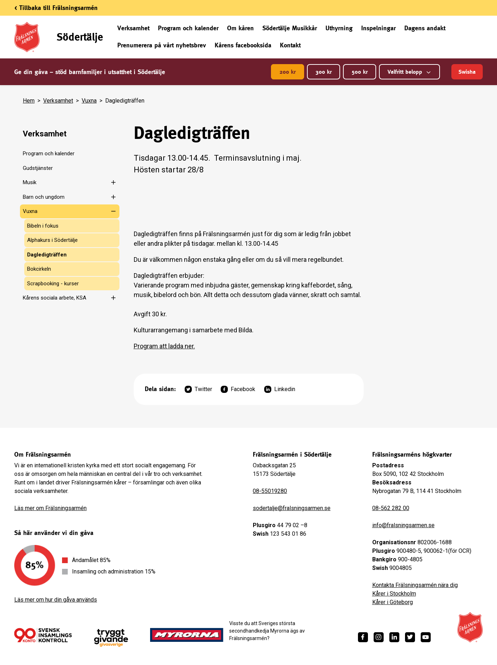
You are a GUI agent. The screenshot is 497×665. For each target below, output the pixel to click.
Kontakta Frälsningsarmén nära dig (415, 585)
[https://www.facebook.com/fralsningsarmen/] (363, 637)
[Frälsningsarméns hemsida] (470, 627)
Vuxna (89, 100)
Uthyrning (339, 28)
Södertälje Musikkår (289, 28)
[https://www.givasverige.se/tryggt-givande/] (111, 638)
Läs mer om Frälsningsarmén (50, 508)
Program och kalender (188, 28)
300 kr (324, 71)
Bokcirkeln (39, 269)
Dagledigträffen (47, 254)
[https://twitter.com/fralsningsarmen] (410, 637)
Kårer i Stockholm (394, 593)
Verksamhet (133, 28)
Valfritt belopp (409, 71)
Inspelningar (378, 28)
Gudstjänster (38, 168)
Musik (29, 182)
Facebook (238, 389)
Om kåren (240, 28)
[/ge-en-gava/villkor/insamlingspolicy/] (43, 635)
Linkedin (279, 389)
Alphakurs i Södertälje (52, 240)
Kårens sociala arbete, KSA (54, 298)
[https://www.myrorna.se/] (187, 635)
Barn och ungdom (44, 197)
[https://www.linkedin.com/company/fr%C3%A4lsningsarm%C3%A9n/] (394, 637)
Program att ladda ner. (164, 346)
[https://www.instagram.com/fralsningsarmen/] (379, 637)
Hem (29, 100)
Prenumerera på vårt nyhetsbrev (161, 45)
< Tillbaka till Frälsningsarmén (56, 7)
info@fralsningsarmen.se (403, 525)
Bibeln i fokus (42, 226)
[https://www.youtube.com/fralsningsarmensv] (426, 637)
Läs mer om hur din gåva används (55, 599)
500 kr (360, 71)
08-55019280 (270, 491)
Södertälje (80, 37)
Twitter (198, 389)
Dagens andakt (424, 28)
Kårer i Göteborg (392, 602)
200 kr (288, 71)
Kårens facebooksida (243, 45)
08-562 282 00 (390, 508)
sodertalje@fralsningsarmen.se (292, 508)
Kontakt (290, 45)
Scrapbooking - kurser (53, 283)
